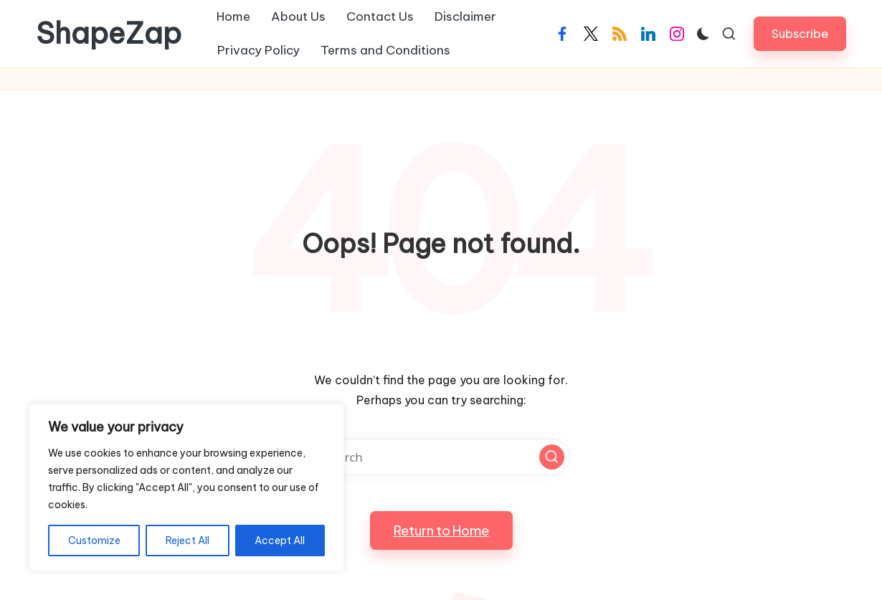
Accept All (280, 540)
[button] (800, 33)
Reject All (187, 540)
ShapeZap (108, 33)
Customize (94, 540)
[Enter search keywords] (441, 457)
